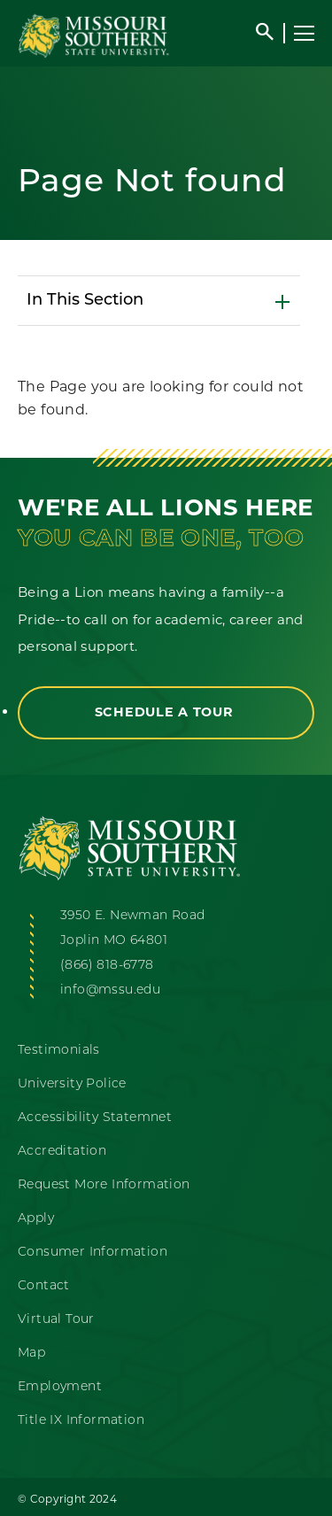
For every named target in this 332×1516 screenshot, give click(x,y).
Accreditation (62, 1151)
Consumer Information (92, 1252)
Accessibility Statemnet (95, 1118)
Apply (36, 1219)
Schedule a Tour (166, 712)
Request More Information (104, 1185)
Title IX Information (81, 1420)
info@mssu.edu (110, 990)
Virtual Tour (56, 1319)
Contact (44, 1286)
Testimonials (59, 1050)
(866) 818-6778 (107, 965)
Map (31, 1353)
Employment (60, 1387)
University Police (72, 1084)
